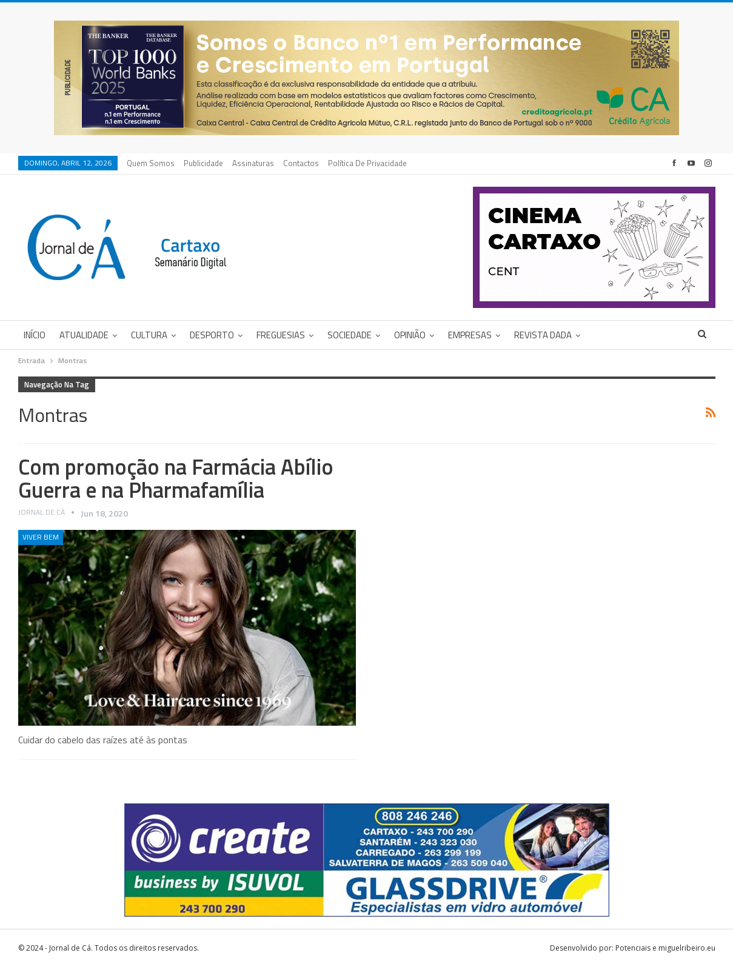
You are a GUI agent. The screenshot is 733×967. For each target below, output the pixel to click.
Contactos (301, 163)
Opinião (410, 335)
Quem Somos (151, 163)
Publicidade (203, 163)
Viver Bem (40, 537)
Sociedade (349, 335)
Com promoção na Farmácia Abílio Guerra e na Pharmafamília (175, 478)
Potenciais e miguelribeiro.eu (665, 948)
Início (34, 335)
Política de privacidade (367, 163)
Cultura (149, 335)
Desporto (212, 335)
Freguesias (280, 335)
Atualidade (84, 335)
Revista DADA (543, 335)
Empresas (470, 335)
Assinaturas (253, 163)
